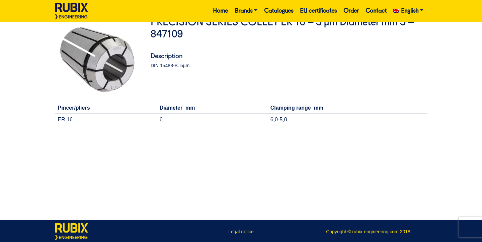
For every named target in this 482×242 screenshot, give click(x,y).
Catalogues (278, 11)
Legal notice (241, 231)
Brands (243, 11)
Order (351, 11)
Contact (376, 11)
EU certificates (318, 11)
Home (220, 11)
